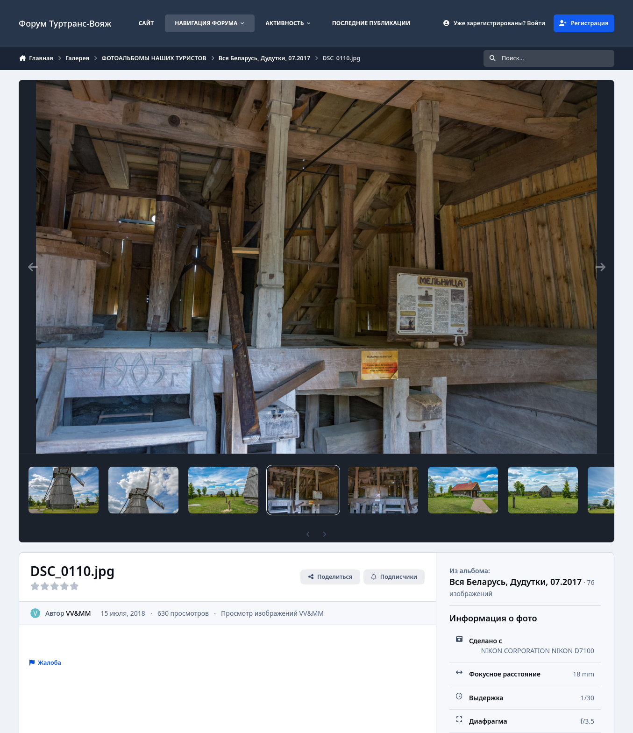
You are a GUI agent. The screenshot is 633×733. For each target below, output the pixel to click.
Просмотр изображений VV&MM (272, 613)
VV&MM (78, 613)
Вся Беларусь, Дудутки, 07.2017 (515, 581)
